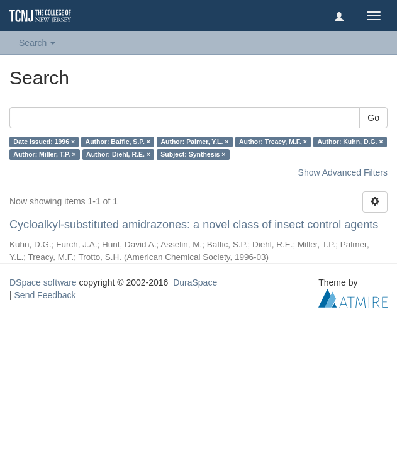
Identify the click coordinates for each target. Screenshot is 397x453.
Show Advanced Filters (343, 172)
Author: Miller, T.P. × (44, 154)
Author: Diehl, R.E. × (118, 154)
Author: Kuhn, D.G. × (350, 141)
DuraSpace (195, 282)
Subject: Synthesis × (192, 154)
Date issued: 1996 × (44, 141)
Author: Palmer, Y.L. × (194, 141)
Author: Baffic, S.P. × (118, 141)
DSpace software (43, 282)
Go (373, 118)
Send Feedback (45, 295)
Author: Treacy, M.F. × (273, 141)
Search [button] (37, 43)
